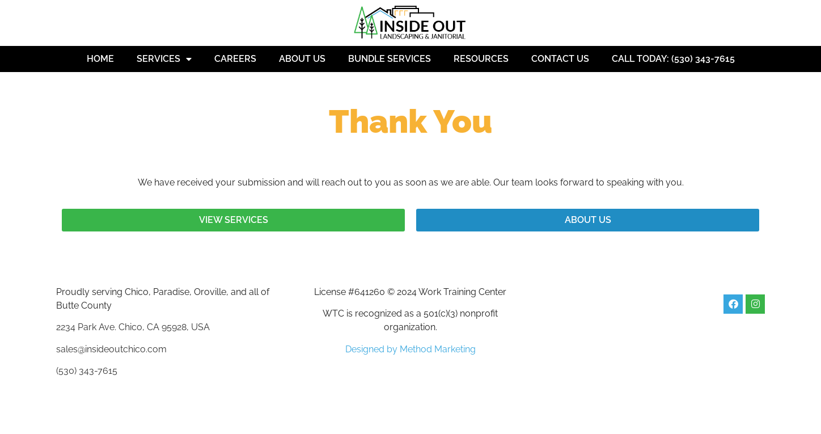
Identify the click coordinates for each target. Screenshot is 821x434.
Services (164, 59)
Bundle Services (389, 58)
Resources (481, 58)
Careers (235, 58)
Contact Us (560, 58)
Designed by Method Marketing (410, 349)
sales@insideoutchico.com (111, 349)
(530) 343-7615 (86, 370)
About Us (302, 58)
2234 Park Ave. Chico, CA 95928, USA (133, 327)
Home (100, 58)
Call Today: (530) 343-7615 (673, 58)
